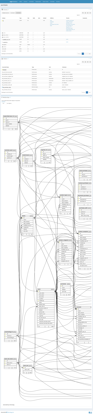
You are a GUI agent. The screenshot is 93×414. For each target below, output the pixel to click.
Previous (79, 53)
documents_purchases (70, 24)
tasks (51, 25)
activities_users (69, 23)
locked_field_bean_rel (70, 29)
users (67, 39)
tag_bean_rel (68, 26)
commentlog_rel (69, 25)
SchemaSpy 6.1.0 (10, 412)
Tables (21, 1)
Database (13, 1)
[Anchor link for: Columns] (8, 9)
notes (51, 23)
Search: (84, 15)
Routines (58, 1)
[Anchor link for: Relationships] (10, 97)
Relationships (38, 1)
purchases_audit (69, 28)
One (3, 103)
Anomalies (52, 1)
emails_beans (68, 30)
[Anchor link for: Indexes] (7, 58)
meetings (52, 21)
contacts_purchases (70, 20)
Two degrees (9, 103)
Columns (25, 1)
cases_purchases (69, 21)
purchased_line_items (54, 24)
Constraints (31, 1)
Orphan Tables (45, 1)
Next (90, 53)
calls (51, 20)
